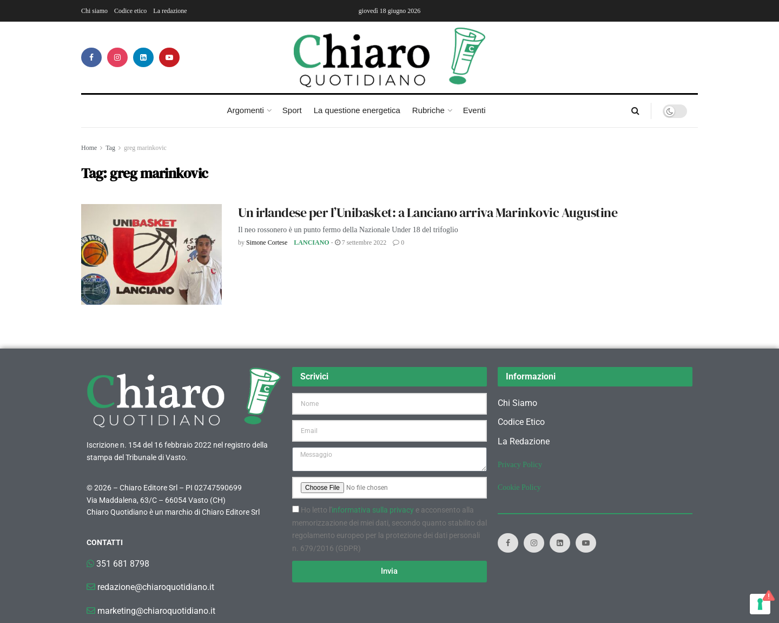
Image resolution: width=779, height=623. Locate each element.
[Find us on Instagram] (117, 57)
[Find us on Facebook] (91, 57)
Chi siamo (94, 11)
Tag (110, 148)
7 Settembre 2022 (361, 242)
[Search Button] (635, 111)
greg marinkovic (145, 148)
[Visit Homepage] (390, 57)
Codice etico (130, 11)
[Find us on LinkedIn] (143, 57)
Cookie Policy (519, 487)
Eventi (474, 110)
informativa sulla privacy (373, 510)
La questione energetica (357, 110)
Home (89, 148)
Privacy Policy (520, 465)
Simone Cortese (266, 242)
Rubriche (428, 110)
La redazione (170, 11)
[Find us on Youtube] (169, 57)
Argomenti (245, 110)
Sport (292, 110)
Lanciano (311, 242)
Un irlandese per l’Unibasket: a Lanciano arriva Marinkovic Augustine (427, 212)
